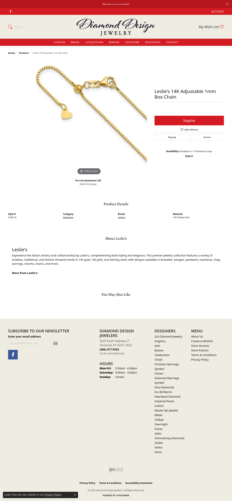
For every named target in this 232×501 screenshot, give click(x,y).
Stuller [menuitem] (159, 443)
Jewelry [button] (114, 42)
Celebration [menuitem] (162, 355)
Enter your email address (24, 336)
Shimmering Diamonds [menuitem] (170, 438)
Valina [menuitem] (158, 447)
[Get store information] (112, 353)
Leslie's (121, 217)
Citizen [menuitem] (159, 373)
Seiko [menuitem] (158, 433)
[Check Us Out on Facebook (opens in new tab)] (10, 11)
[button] (217, 11)
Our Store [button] (132, 42)
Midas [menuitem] (158, 415)
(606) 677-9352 (88, 184)
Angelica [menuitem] (160, 341)
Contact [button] (172, 42)
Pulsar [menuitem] (159, 429)
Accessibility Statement (138, 483)
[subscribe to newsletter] (55, 343)
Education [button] (152, 42)
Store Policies (199, 350)
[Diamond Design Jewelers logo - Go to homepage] (116, 27)
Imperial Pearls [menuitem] (164, 401)
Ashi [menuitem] (157, 346)
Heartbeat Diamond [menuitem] (167, 396)
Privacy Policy (200, 359)
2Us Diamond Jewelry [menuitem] (168, 336)
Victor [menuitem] (158, 452)
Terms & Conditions (204, 355)
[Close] (227, 4)
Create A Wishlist (202, 341)
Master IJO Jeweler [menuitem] (166, 410)
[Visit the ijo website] (116, 470)
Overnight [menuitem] (161, 424)
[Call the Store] (109, 349)
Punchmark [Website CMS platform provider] (123, 495)
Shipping (172, 137)
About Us (197, 336)
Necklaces (24, 53)
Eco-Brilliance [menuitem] (163, 392)
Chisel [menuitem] (158, 359)
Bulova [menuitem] (159, 350)
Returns (207, 137)
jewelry (11, 53)
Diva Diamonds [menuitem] (164, 387)
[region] (89, 118)
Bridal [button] (75, 42)
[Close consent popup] (75, 495)
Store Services (200, 346)
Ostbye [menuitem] (159, 419)
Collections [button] (94, 42)
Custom (59, 42)
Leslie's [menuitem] (159, 406)
